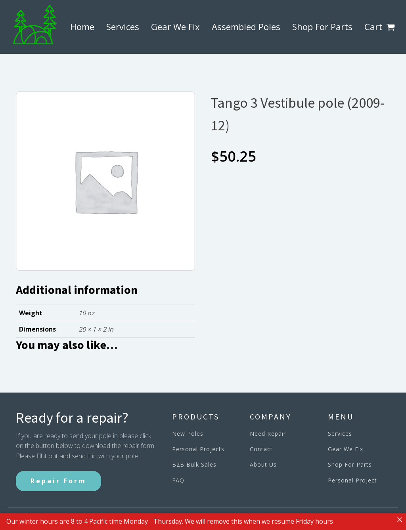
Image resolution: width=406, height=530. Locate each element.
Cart (373, 26)
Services (122, 26)
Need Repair (268, 434)
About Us (263, 464)
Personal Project (352, 480)
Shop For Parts (322, 26)
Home (82, 26)
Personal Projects (198, 449)
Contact (261, 449)
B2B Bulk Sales (194, 464)
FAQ (178, 480)
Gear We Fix (175, 26)
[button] (392, 27)
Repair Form (58, 481)
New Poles (187, 434)
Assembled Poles (246, 26)
